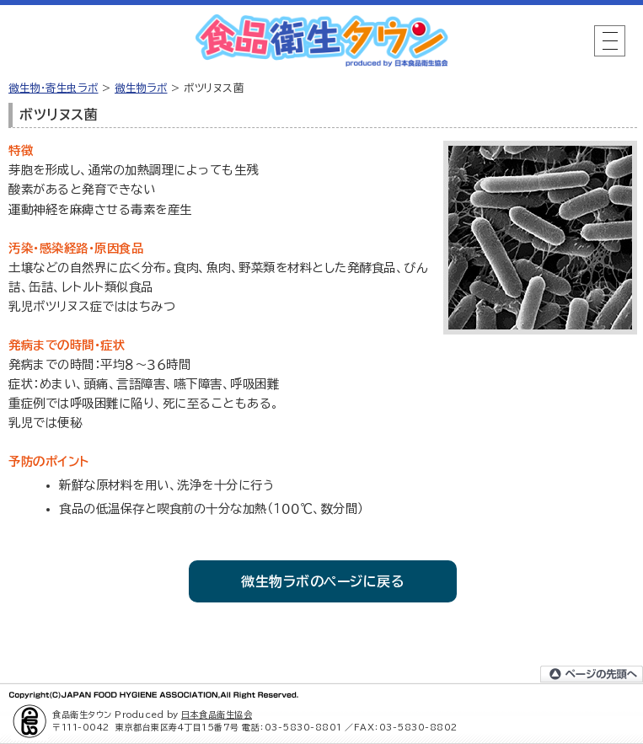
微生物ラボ (141, 88)
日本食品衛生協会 (216, 714)
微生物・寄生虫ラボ (53, 88)
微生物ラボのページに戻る (323, 581)
